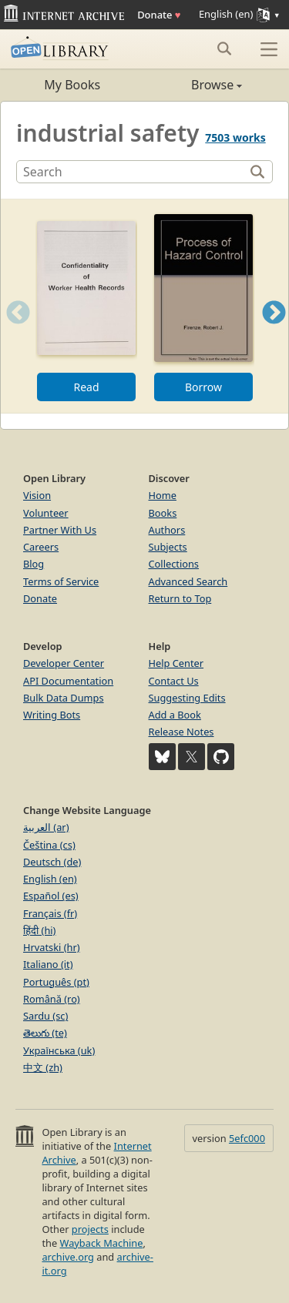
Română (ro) (51, 999)
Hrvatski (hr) (51, 947)
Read (86, 387)
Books (163, 513)
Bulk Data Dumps (63, 698)
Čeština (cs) (49, 845)
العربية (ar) (46, 827)
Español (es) (51, 896)
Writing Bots (51, 715)
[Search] (132, 172)
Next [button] (274, 331)
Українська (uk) (59, 1050)
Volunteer (46, 513)
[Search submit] (223, 48)
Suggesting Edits (187, 698)
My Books (72, 84)
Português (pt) (56, 982)
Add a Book (175, 715)
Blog (33, 564)
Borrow (203, 387)
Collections (174, 564)
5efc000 (247, 1138)
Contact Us (174, 681)
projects (90, 1229)
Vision (37, 495)
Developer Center (63, 663)
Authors (167, 530)
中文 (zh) (42, 1067)
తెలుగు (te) (45, 1033)
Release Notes (181, 732)
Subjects (168, 547)
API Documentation (68, 681)
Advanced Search (188, 581)
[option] (86, 306)
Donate (158, 15)
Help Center (176, 663)
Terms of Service (61, 581)
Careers (41, 547)
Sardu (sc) (45, 1016)
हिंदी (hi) (39, 930)
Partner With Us (59, 530)
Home (162, 495)
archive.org (67, 1257)
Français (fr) (50, 913)
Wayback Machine (101, 1243)
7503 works (235, 137)
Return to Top (180, 598)
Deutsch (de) (52, 862)
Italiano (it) (48, 964)
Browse (194, 84)
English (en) (50, 879)
